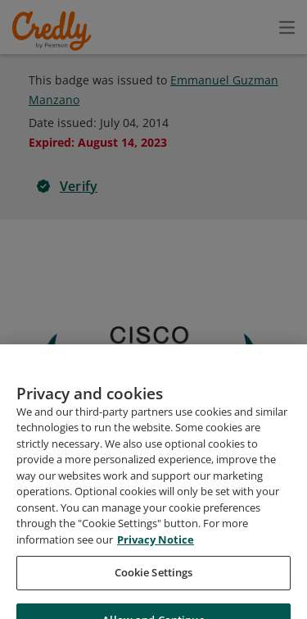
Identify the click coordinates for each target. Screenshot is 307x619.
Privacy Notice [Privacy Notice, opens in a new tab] (155, 546)
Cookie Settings (154, 578)
